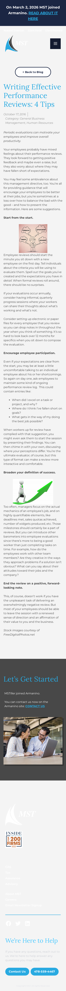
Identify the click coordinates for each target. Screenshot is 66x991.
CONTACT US (35, 706)
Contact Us (17, 971)
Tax (7, 872)
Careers (10, 899)
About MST (13, 894)
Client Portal (35, 30)
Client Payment (53, 30)
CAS (8, 867)
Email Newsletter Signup (23, 905)
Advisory (11, 884)
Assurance (12, 878)
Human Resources (40, 123)
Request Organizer (14, 30)
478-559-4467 (44, 971)
